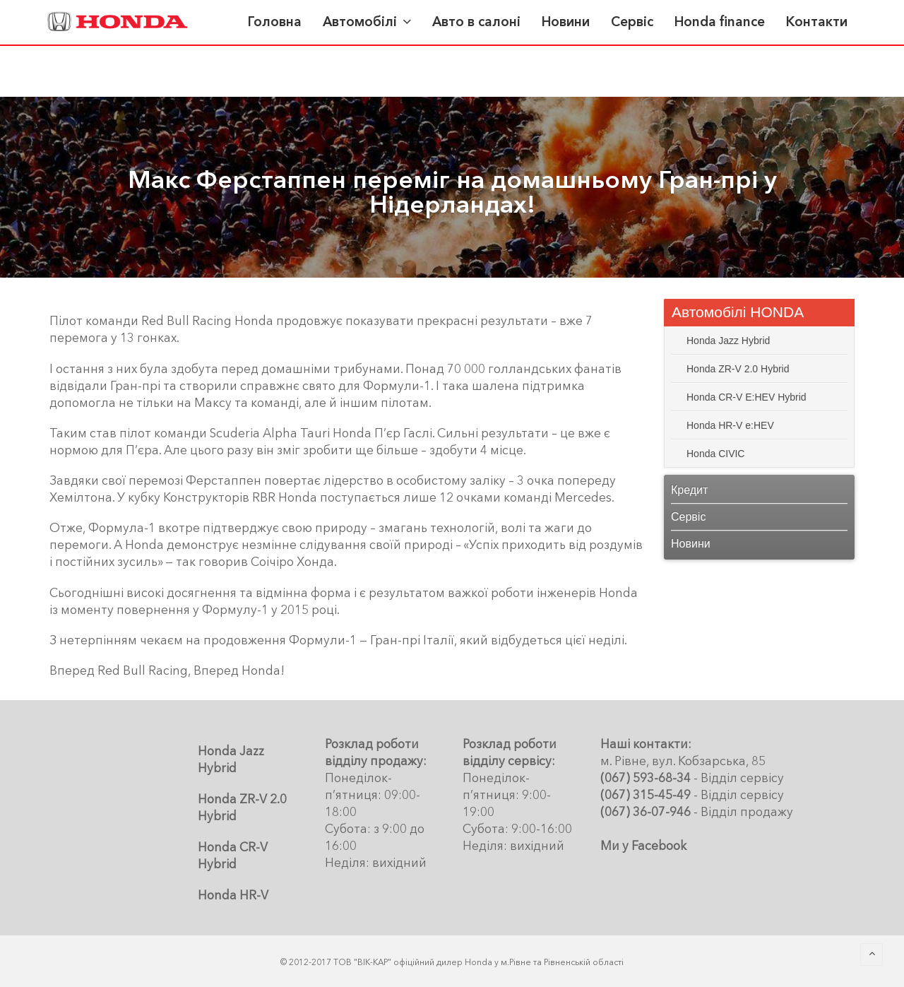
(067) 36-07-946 (645, 811)
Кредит (689, 490)
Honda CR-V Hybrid (233, 855)
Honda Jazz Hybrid (231, 759)
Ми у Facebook (643, 845)
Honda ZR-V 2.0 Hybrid (242, 807)
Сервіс (688, 517)
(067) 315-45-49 (645, 794)
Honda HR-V (233, 894)
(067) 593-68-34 (645, 777)
